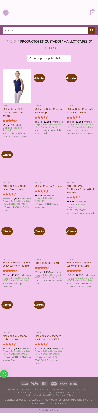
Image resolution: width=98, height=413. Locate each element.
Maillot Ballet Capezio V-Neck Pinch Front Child (48, 337)
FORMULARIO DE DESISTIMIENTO (49, 403)
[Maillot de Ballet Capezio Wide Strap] (49, 86)
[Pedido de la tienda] (49, 58)
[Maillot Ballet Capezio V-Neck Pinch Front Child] (49, 313)
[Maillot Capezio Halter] (49, 239)
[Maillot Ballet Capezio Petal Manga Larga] (17, 162)
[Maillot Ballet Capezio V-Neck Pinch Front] (81, 86)
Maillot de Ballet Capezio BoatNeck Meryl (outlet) (16, 264)
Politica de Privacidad (40, 394)
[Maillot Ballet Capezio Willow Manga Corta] (81, 239)
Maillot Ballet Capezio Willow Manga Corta (79, 264)
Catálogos (83, 389)
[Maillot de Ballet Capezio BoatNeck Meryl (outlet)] (17, 239)
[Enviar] (91, 30)
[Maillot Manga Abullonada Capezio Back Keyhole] (81, 162)
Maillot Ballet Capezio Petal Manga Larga (15, 187)
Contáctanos (64, 394)
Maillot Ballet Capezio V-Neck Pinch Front (80, 111)
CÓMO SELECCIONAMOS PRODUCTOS (42, 400)
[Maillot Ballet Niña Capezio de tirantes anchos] (17, 86)
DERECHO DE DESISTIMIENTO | (78, 400)
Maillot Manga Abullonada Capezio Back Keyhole (80, 189)
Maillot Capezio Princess (48, 186)
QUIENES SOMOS (13, 400)
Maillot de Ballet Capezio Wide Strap (48, 111)
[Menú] (6, 13)
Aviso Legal (47, 392)
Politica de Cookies (68, 392)
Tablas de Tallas (28, 392)
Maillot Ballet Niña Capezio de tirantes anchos (13, 112)
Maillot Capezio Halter (47, 262)
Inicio (11, 41)
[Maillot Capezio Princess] (49, 162)
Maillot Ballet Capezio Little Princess (15, 337)
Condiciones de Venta (30, 389)
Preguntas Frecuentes (60, 389)
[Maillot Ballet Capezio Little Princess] (17, 313)
